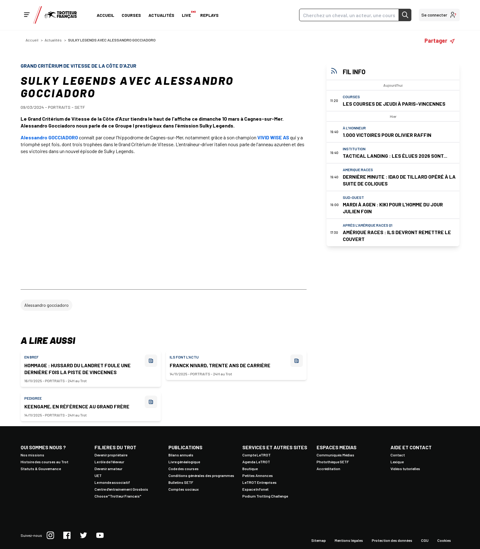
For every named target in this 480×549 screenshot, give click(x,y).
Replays (209, 15)
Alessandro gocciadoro (46, 305)
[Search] (349, 15)
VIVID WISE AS (273, 137)
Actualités (161, 15)
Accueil (105, 15)
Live (187, 14)
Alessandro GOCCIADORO (49, 137)
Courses (131, 15)
